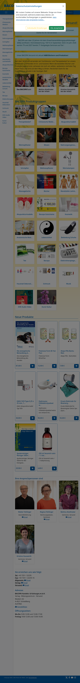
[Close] (63, 6)
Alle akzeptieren (56, 28)
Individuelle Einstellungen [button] (37, 28)
